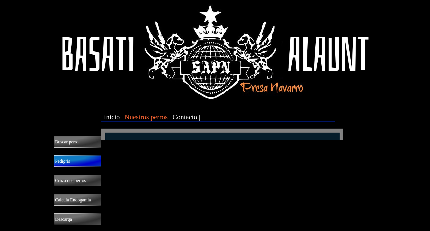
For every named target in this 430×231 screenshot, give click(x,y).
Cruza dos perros (70, 180)
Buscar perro (66, 141)
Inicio (112, 117)
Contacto (185, 117)
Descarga (63, 219)
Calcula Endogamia (73, 199)
